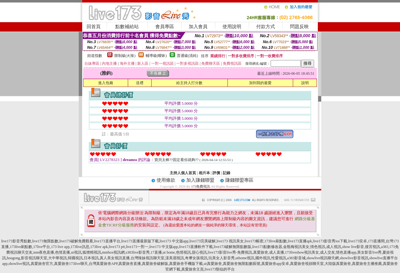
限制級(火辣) (125, 55)
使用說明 (231, 26)
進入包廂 (105, 83)
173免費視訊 (200, 186)
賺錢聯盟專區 (239, 180)
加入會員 (198, 26)
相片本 (204, 173)
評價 (216, 173)
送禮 (139, 83)
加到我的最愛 (260, 83)
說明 (305, 83)
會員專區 (164, 26)
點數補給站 (127, 26)
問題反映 (299, 26)
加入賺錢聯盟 (200, 180)
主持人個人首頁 (183, 173)
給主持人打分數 (189, 83)
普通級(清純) (187, 55)
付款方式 (265, 26)
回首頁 (94, 26)
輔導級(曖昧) (156, 55)
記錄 (226, 173)
